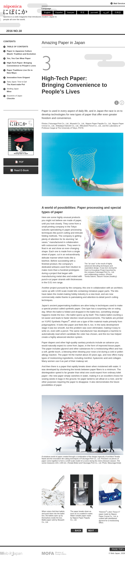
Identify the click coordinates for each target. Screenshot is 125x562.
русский (94, 12)
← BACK (76, 530)
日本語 (118, 12)
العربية (106, 12)
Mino (22, 90)
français (70, 12)
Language (46, 8)
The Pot (22, 83)
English (47, 12)
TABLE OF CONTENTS (17, 46)
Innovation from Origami (18, 77)
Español (59, 12)
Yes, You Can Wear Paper (19, 58)
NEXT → (92, 530)
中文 (82, 12)
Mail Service (119, 3)
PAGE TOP (117, 549)
